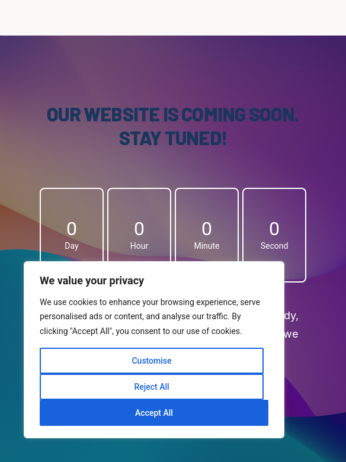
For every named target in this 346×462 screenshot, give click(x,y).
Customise (151, 360)
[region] (154, 350)
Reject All (151, 387)
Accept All (154, 413)
